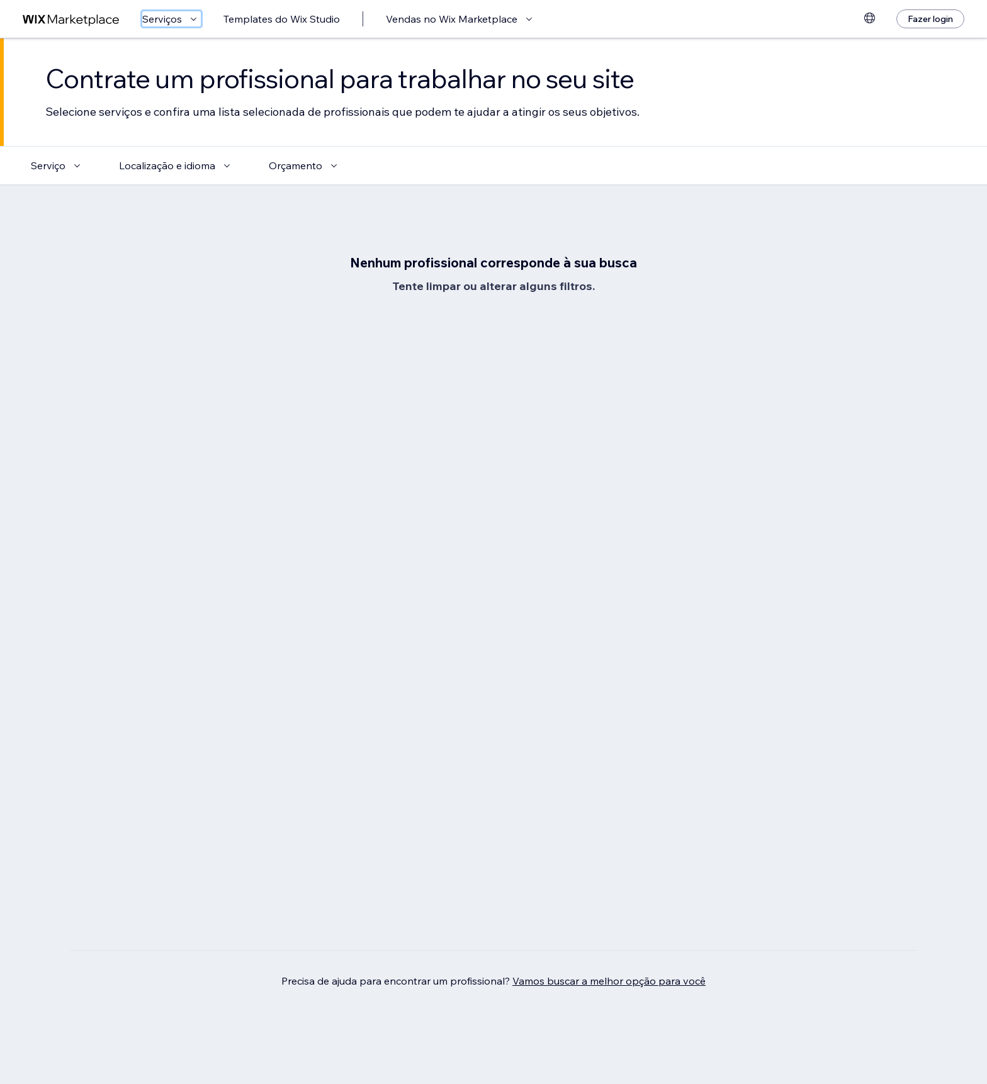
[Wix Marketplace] (71, 19)
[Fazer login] (930, 18)
